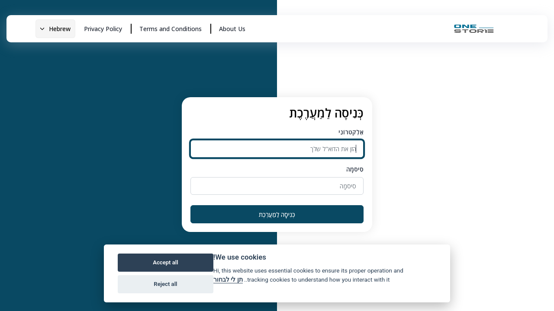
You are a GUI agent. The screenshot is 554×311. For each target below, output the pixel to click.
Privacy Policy (103, 29)
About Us (232, 29)
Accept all (165, 262)
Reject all (165, 284)
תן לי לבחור (228, 279)
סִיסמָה (355, 169)
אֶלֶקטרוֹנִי (351, 132)
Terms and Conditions (170, 29)
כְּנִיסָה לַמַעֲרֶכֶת (277, 214)
